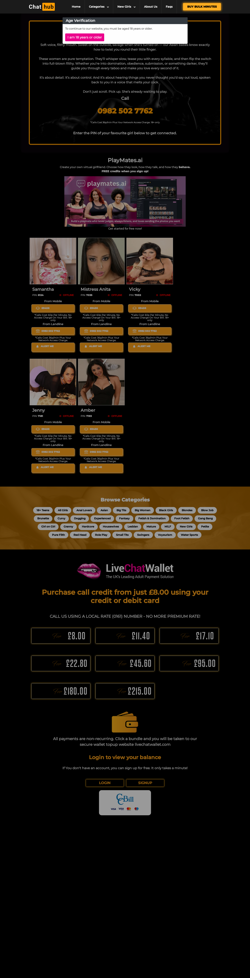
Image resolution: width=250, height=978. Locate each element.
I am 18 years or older (84, 37)
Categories (99, 6)
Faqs (169, 6)
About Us (150, 6)
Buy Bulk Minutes (202, 6)
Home (76, 6)
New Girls (126, 6)
